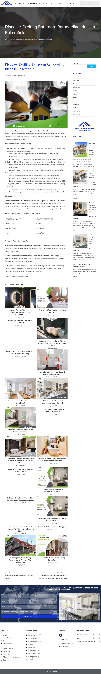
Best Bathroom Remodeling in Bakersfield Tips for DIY (52, 491)
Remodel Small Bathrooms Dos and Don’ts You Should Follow (52, 373)
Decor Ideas (19, 4)
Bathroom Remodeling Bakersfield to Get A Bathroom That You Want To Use (20, 499)
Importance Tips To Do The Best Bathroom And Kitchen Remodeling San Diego (20, 529)
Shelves (75, 108)
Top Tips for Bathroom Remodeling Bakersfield (52, 559)
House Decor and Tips (37, 3)
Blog (53, 4)
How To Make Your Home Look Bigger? (52, 527)
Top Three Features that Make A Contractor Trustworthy (52, 410)
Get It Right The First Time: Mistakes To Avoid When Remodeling (20, 353)
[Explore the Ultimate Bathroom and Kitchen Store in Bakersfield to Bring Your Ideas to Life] (80, 177)
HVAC (75, 91)
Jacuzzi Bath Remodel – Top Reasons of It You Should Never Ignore (52, 460)
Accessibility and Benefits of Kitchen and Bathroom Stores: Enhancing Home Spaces (52, 343)
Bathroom (15, 39)
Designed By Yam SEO (50, 671)
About (61, 4)
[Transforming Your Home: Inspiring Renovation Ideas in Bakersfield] (80, 149)
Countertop (76, 84)
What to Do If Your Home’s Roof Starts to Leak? (52, 311)
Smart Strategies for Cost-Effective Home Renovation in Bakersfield (52, 402)
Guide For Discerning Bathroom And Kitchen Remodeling (20, 431)
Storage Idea (76, 111)
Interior (75, 94)
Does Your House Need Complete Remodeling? (20, 402)
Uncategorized (77, 115)
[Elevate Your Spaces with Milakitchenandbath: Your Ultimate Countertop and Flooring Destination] (80, 209)
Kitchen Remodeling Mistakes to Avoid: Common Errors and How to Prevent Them (20, 461)
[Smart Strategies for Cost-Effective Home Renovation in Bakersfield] (80, 241)
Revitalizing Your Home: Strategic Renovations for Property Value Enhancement (20, 560)
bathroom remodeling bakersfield (18, 276)
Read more (91, 166)
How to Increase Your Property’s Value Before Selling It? (52, 520)
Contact (71, 4)
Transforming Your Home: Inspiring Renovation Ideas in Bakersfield (92, 150)
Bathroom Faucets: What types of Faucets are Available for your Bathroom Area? (20, 312)
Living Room (76, 101)
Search (75, 63)
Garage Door (76, 87)
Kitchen (75, 97)
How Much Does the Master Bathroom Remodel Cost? (20, 470)
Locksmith (76, 104)
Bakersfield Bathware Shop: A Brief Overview (20, 322)
